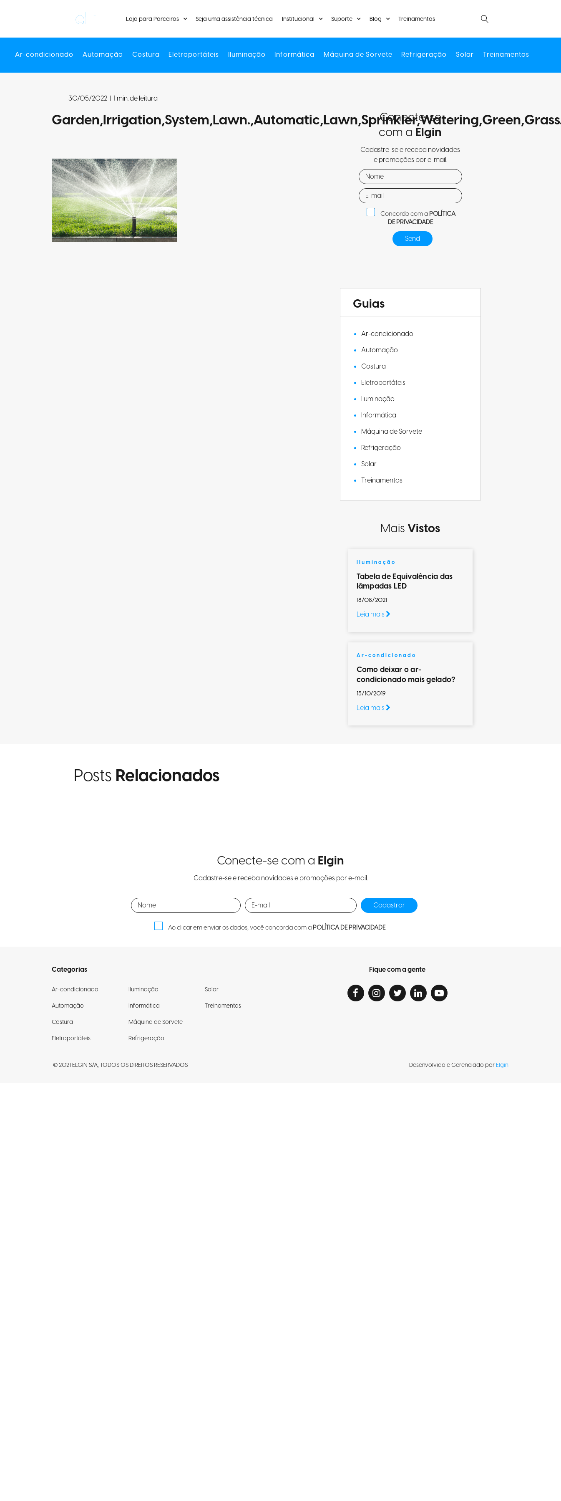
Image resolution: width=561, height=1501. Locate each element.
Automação (104, 55)
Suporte (341, 19)
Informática (294, 55)
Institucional (298, 19)
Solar (464, 55)
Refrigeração (423, 55)
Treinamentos (415, 19)
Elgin (502, 1065)
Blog (375, 19)
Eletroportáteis (194, 55)
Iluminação (247, 55)
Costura (147, 55)
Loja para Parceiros (153, 19)
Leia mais (373, 614)
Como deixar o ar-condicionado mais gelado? (407, 675)
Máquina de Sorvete (357, 55)
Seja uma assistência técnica (234, 19)
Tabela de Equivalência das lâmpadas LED (405, 581)
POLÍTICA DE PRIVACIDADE (422, 218)
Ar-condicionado (46, 55)
